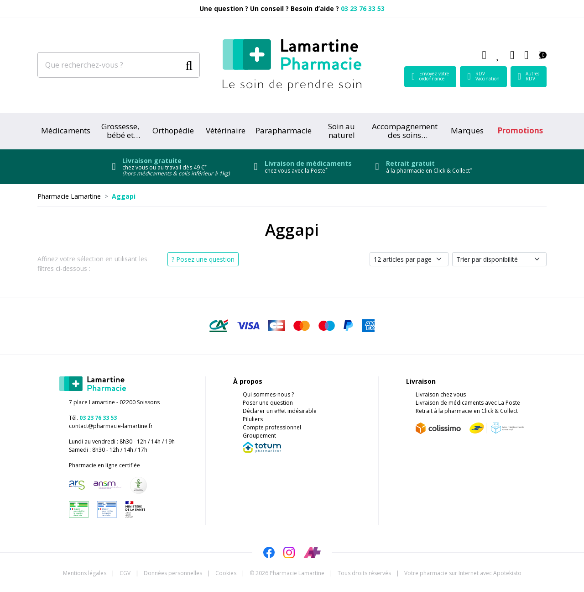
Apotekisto (462, 573)
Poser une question (268, 403)
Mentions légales (84, 573)
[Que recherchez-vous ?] (109, 65)
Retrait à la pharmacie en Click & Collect (467, 411)
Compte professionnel (272, 427)
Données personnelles (173, 573)
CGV (125, 573)
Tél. (93, 418)
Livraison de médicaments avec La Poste (468, 403)
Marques (467, 130)
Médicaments (65, 130)
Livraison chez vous (441, 394)
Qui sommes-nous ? (268, 394)
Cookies (225, 573)
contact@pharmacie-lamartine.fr (111, 426)
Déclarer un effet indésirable (280, 411)
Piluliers (253, 419)
